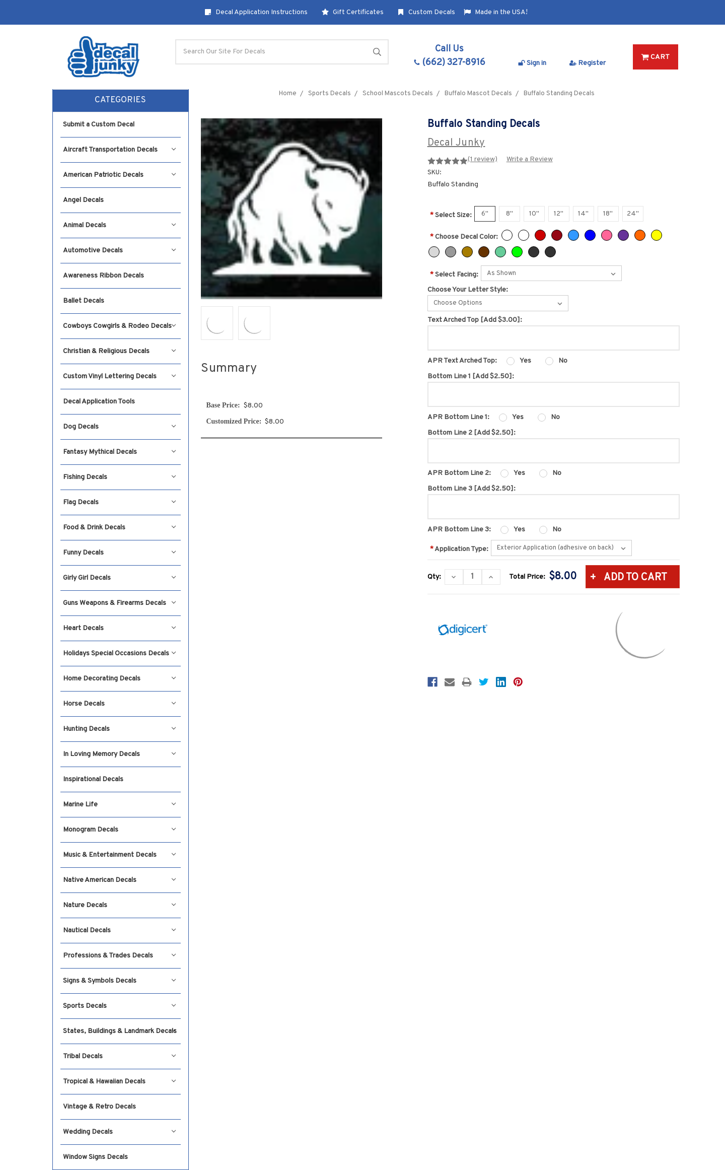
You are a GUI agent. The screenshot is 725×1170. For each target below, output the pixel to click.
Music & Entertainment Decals (119, 855)
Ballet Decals (83, 301)
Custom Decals (426, 12)
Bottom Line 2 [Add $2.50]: (471, 433)
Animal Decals (119, 225)
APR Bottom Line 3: (459, 529)
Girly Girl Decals (119, 578)
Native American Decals (119, 880)
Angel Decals (83, 200)
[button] (120, 100)
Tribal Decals (119, 1056)
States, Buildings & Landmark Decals (120, 1031)
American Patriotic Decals (119, 175)
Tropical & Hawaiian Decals (119, 1081)
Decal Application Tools (99, 401)
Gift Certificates (353, 12)
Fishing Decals (119, 477)
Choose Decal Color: (464, 237)
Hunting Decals (119, 729)
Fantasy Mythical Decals (119, 452)
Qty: (434, 577)
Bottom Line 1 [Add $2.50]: (470, 376)
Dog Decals (119, 427)
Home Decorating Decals (119, 678)
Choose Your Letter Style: (467, 290)
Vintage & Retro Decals (99, 1107)
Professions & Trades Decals (119, 955)
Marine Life (119, 804)
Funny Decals (119, 552)
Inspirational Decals (93, 779)
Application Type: (459, 549)
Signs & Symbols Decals (119, 981)
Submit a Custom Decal (98, 124)
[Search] (282, 51)
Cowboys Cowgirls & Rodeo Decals (119, 326)
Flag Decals (119, 502)
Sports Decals (119, 1006)
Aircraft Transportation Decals (119, 150)
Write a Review (529, 159)
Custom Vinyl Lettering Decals (119, 376)
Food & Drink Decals (119, 527)
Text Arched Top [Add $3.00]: (474, 320)
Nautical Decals (119, 930)
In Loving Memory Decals (119, 754)
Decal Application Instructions (256, 12)
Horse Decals (119, 704)
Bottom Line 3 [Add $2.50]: (471, 489)
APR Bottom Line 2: (459, 473)
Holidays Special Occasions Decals (119, 653)
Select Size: (451, 215)
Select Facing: (454, 274)
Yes (525, 361)
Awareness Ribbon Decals (103, 275)
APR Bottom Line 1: (458, 417)
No (562, 361)
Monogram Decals (119, 829)
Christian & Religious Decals (119, 351)
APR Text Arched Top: (462, 361)
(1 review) (482, 159)
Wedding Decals (119, 1132)
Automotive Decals (119, 250)
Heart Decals (119, 628)
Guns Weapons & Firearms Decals (119, 603)
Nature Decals (119, 905)
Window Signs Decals (95, 1157)
